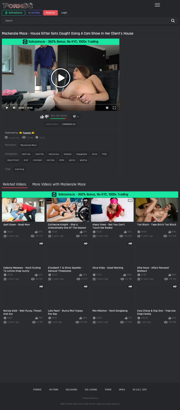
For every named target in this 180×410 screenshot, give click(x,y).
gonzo (72, 160)
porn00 (37, 389)
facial (94, 154)
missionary (54, 154)
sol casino (91, 389)
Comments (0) (68, 124)
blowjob (68, 154)
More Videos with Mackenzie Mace (59, 184)
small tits (39, 154)
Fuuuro (27, 132)
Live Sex (34, 12)
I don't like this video (47, 116)
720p (104, 154)
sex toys (50, 160)
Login (64, 12)
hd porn (53, 389)
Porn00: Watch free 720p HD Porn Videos (83, 404)
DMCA (122, 389)
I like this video (42, 116)
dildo (61, 160)
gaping (83, 160)
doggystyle (81, 154)
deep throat (13, 160)
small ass (26, 154)
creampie (37, 160)
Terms (108, 389)
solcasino (71, 389)
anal (26, 160)
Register (50, 12)
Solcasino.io (13, 13)
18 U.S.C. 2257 (140, 389)
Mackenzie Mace (29, 145)
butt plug (19, 169)
